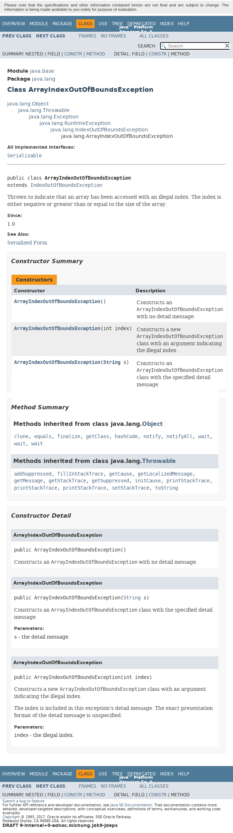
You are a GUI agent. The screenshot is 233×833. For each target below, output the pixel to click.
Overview (13, 23)
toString (166, 488)
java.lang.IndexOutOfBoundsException (99, 130)
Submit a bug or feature (24, 801)
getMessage (28, 481)
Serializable (24, 156)
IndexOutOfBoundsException (66, 185)
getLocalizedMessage (165, 474)
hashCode (126, 436)
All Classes (154, 36)
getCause (120, 474)
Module (38, 23)
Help (183, 23)
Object (152, 423)
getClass (97, 436)
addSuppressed (32, 474)
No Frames (113, 36)
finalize (68, 436)
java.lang (43, 79)
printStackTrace (188, 481)
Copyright (11, 817)
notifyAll (179, 436)
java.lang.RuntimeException (75, 123)
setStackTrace (130, 488)
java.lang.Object (28, 104)
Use (103, 23)
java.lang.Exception (54, 117)
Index (167, 23)
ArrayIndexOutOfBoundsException (57, 301)
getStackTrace (67, 481)
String (111, 362)
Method (95, 54)
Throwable (159, 461)
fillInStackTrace (80, 474)
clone (21, 436)
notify (152, 436)
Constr (73, 54)
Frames (87, 36)
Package (62, 23)
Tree (117, 23)
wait (204, 436)
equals (42, 436)
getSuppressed (110, 481)
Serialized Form (27, 243)
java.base (42, 71)
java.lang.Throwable (44, 110)
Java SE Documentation (131, 805)
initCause (148, 481)
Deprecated (141, 23)
